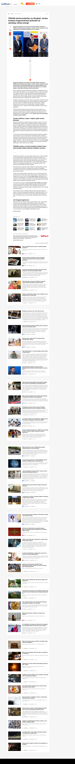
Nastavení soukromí (20, 753)
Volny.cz (37, 759)
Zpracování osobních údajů (46, 753)
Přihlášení (64, 3)
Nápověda (56, 753)
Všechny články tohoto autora (18, 234)
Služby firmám (44, 751)
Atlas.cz (31, 759)
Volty (12, 20)
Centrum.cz (25, 759)
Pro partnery (13, 751)
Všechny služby (27, 751)
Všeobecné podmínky (53, 751)
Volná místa (35, 751)
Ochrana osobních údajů (32, 753)
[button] (10, 47)
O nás (19, 751)
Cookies (63, 751)
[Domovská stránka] (8, 20)
